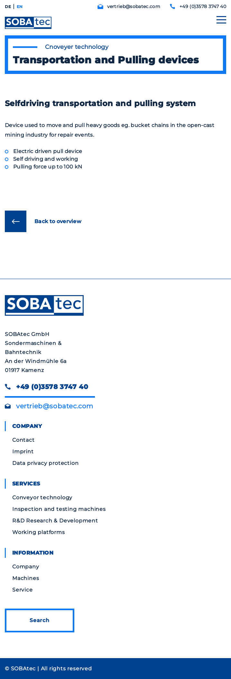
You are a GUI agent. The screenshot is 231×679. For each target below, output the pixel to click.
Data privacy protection (45, 463)
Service (22, 590)
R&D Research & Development (55, 521)
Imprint (23, 451)
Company (25, 567)
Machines (25, 578)
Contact (23, 440)
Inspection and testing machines (59, 509)
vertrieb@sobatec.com (133, 6)
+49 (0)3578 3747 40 (203, 6)
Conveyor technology (42, 497)
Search (40, 620)
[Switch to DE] (8, 7)
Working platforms (38, 532)
